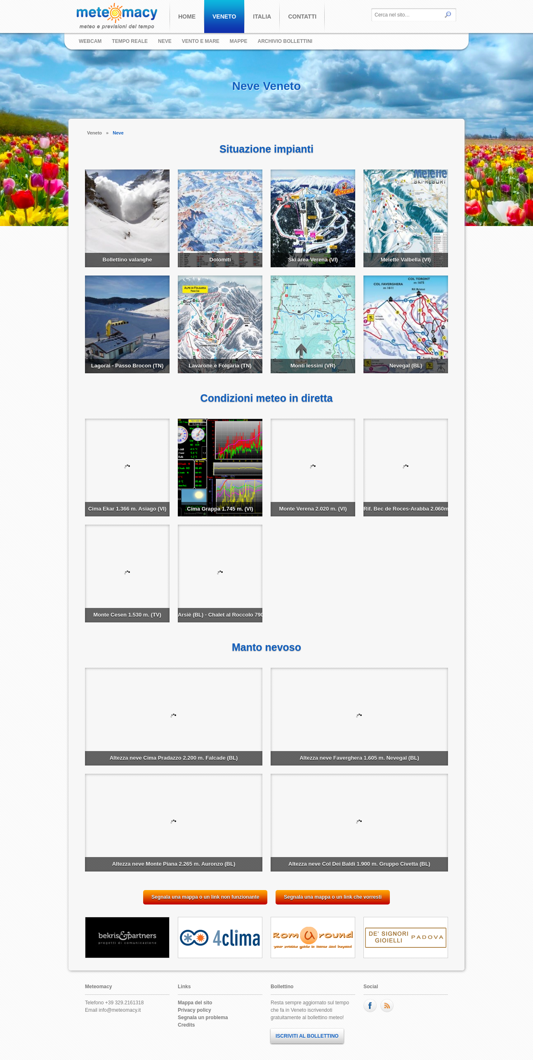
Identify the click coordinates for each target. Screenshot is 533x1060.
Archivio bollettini (285, 41)
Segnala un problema (203, 1017)
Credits (186, 1025)
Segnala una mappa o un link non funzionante (205, 897)
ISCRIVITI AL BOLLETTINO (307, 1036)
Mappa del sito (195, 1003)
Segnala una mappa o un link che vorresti (333, 897)
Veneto (94, 132)
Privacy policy (194, 1010)
